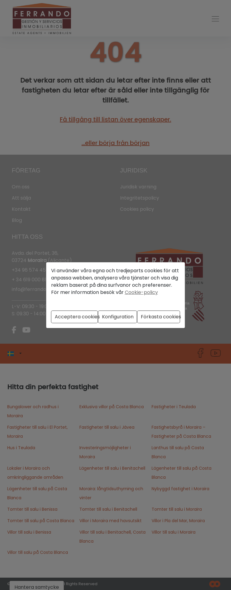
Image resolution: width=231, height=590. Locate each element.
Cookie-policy (141, 292)
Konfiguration (118, 316)
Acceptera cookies (76, 316)
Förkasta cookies (160, 316)
